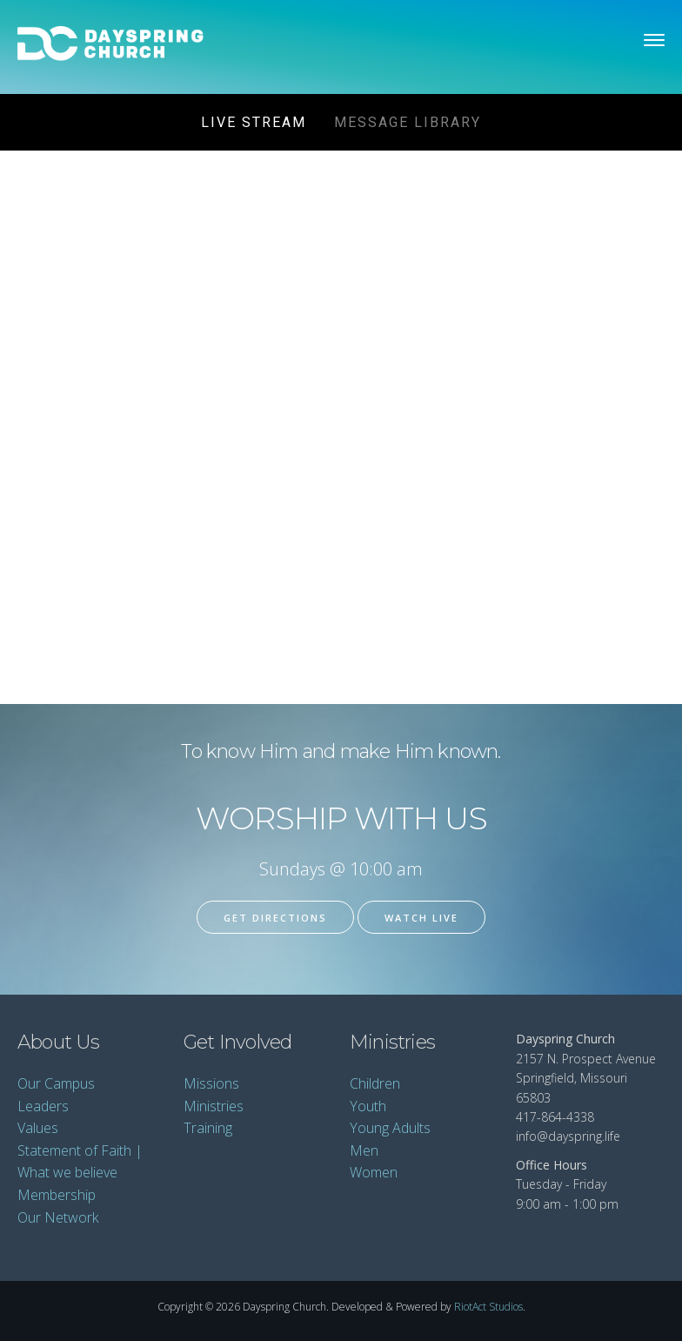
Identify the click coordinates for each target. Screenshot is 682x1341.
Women (374, 1172)
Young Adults (390, 1127)
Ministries (214, 1106)
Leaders (43, 1106)
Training (208, 1127)
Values (37, 1127)
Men (364, 1150)
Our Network (57, 1217)
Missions (211, 1083)
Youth (368, 1106)
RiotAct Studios (488, 1306)
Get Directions (275, 917)
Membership (56, 1194)
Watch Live (421, 917)
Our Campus (56, 1083)
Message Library (407, 122)
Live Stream (253, 122)
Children (375, 1083)
